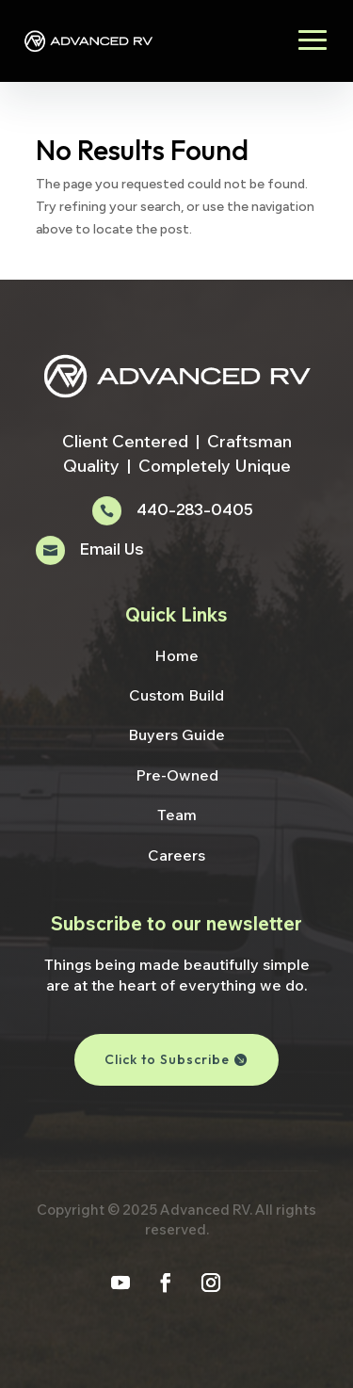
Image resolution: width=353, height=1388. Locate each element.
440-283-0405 (194, 511)
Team (177, 814)
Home (176, 655)
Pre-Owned (177, 775)
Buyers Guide (176, 734)
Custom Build (176, 695)
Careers (176, 855)
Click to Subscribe (167, 1059)
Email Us (111, 550)
